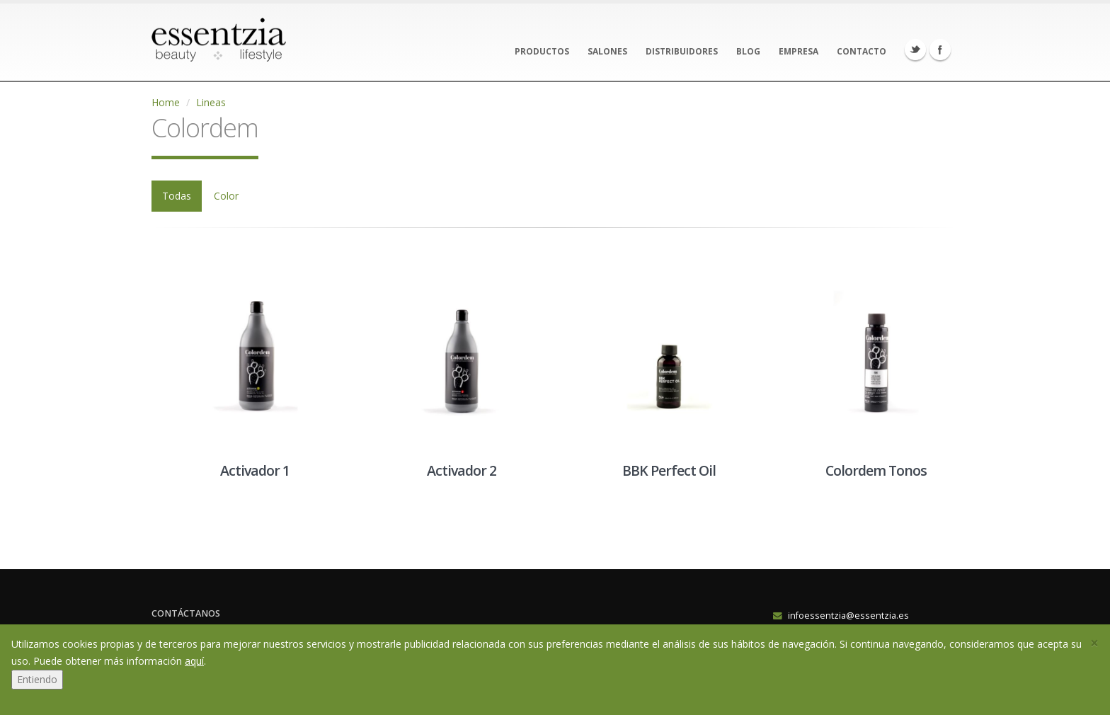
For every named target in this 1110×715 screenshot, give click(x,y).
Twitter (915, 49)
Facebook (940, 49)
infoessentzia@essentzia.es (848, 616)
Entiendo (37, 679)
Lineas (211, 102)
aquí (194, 661)
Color (226, 195)
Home (165, 102)
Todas (176, 195)
